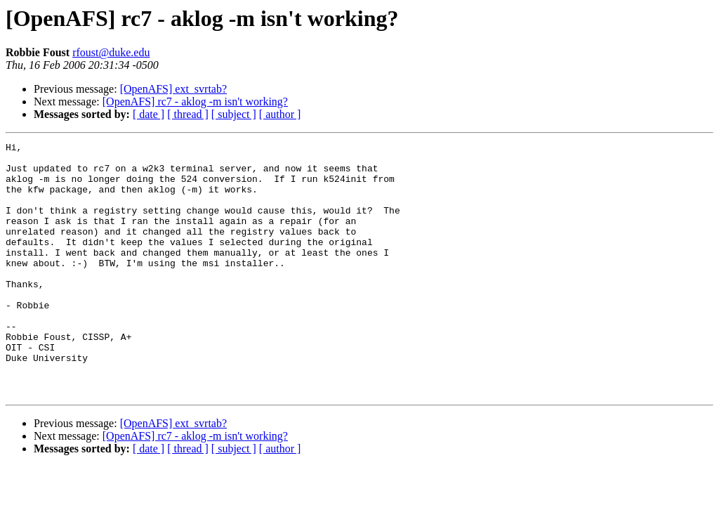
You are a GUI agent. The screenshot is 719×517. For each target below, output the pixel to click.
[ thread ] (188, 114)
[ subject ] (233, 114)
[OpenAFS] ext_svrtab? (173, 89)
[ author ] (280, 114)
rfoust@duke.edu (111, 52)
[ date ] (148, 114)
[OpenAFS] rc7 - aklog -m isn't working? (195, 101)
